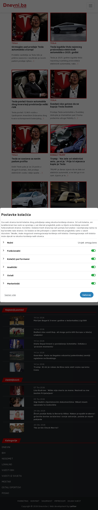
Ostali (10, 275)
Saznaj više (10, 294)
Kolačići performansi (18, 259)
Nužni (10, 242)
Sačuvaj (86, 294)
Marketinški (13, 283)
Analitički (12, 267)
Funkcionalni (13, 250)
